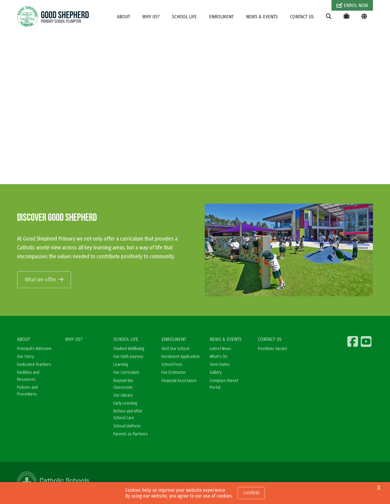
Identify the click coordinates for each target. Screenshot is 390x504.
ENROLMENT (221, 17)
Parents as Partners (130, 434)
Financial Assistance (179, 380)
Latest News (220, 348)
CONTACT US (302, 17)
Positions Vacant (272, 348)
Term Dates (220, 364)
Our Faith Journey (128, 356)
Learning (120, 364)
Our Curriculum (126, 372)
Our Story (25, 356)
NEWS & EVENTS (262, 17)
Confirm (251, 492)
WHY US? (151, 17)
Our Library (123, 395)
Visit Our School (175, 348)
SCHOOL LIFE (184, 17)
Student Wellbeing (128, 348)
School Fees (172, 364)
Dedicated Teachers (34, 364)
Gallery (216, 372)
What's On (218, 356)
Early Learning (125, 403)
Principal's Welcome (34, 348)
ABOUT (123, 17)
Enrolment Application (180, 356)
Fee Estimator (173, 372)
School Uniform (126, 426)
